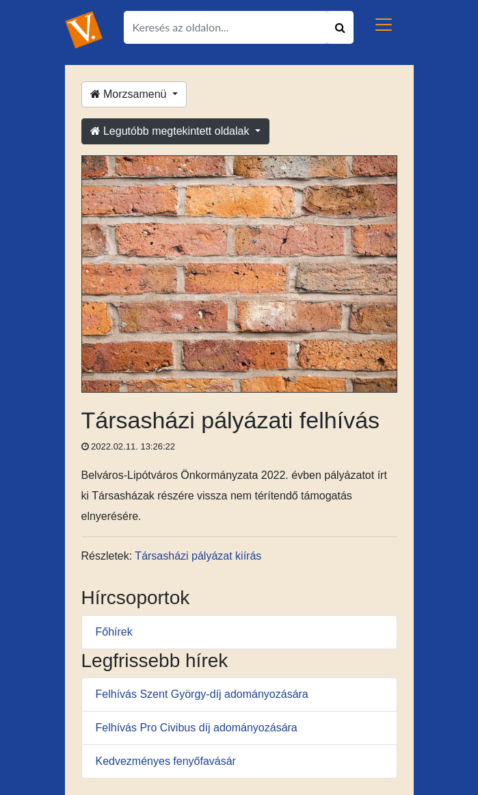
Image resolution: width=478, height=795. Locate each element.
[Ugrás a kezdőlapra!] (84, 29)
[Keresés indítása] (340, 27)
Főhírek (114, 632)
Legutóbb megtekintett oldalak (171, 131)
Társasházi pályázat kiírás (198, 556)
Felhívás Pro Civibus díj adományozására (196, 727)
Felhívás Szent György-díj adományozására (202, 694)
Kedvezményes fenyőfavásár (166, 761)
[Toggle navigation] (383, 24)
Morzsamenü (130, 94)
